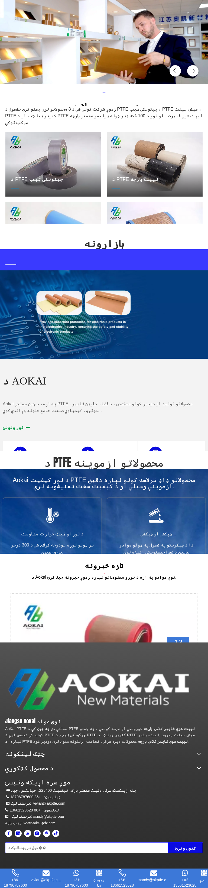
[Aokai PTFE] (100, 689)
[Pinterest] (46, 833)
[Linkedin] (18, 833)
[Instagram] (37, 833)
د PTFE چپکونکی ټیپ (45, 735)
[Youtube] (27, 833)
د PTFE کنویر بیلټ (90, 735)
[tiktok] (55, 833)
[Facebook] (8, 833)
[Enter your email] (29, 848)
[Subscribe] (185, 847)
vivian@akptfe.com (49, 803)
